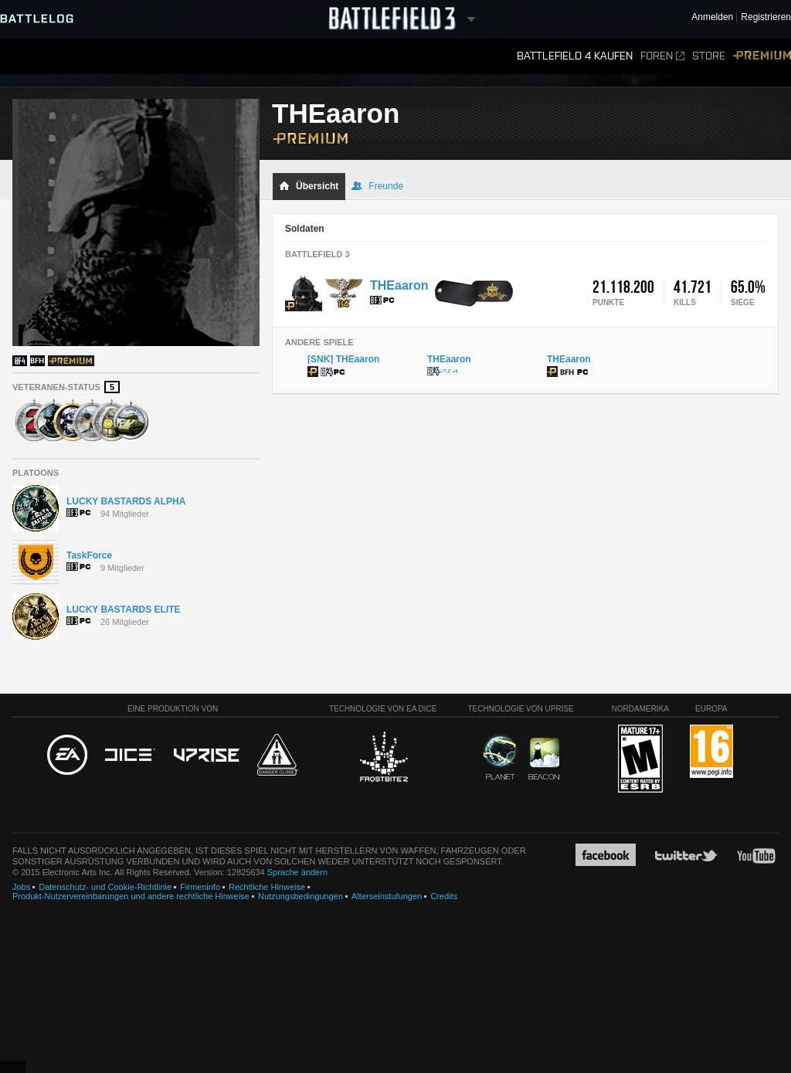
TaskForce (89, 555)
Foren (662, 56)
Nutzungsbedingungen (300, 896)
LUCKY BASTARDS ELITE (123, 609)
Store (708, 56)
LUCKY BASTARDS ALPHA (125, 501)
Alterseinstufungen (386, 896)
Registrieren (766, 17)
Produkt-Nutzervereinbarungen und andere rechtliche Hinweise (131, 896)
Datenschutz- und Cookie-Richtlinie (105, 886)
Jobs (21, 886)
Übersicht (308, 186)
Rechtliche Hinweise (267, 886)
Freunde (377, 186)
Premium (762, 56)
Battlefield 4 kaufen (575, 56)
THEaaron (399, 285)
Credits (443, 896)
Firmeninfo (200, 886)
